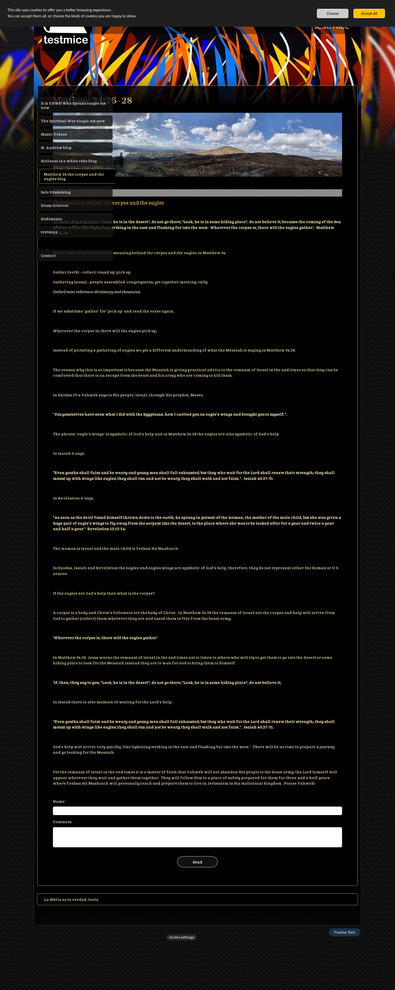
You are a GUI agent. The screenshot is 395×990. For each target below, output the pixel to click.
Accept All (369, 13)
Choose (333, 13)
